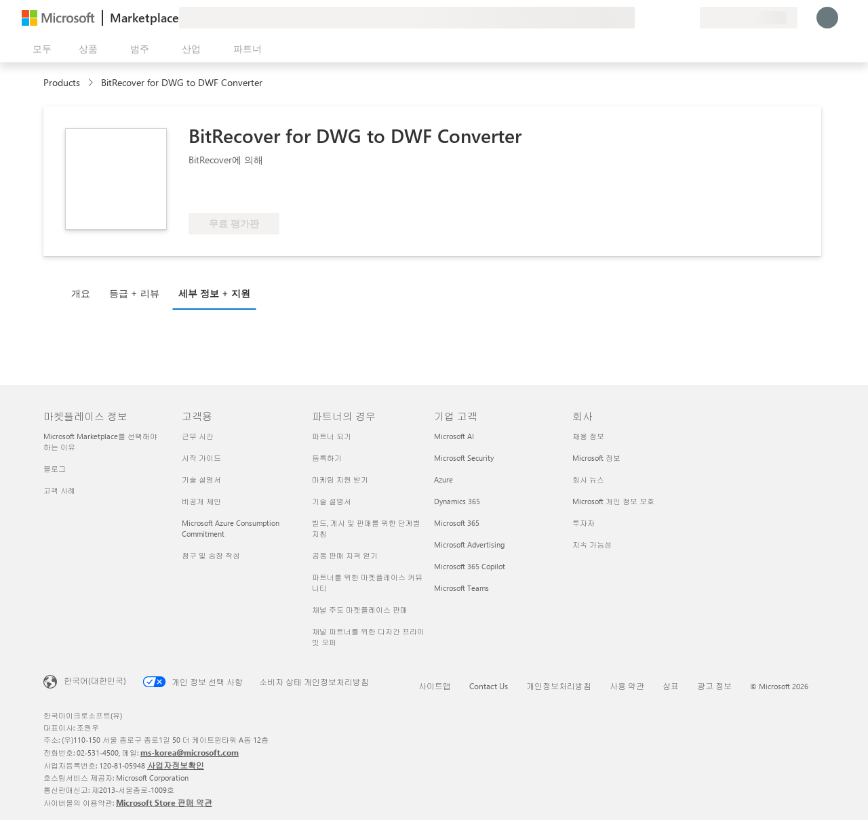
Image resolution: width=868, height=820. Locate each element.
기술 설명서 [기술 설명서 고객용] (201, 479)
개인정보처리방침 (558, 685)
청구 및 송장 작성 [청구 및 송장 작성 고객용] (211, 555)
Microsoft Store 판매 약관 (164, 802)
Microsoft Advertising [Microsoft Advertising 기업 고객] (469, 544)
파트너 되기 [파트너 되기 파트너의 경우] (331, 436)
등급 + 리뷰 (134, 293)
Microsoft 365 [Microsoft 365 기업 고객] (456, 523)
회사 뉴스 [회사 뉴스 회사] (588, 479)
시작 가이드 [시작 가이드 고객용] (201, 458)
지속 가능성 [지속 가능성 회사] (592, 544)
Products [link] (61, 82)
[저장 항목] (672, 17)
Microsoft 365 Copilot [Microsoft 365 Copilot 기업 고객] (469, 566)
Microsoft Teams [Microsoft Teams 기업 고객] (461, 588)
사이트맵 (434, 685)
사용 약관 (627, 685)
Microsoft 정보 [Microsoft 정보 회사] (596, 458)
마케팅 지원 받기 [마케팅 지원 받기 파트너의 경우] (340, 479)
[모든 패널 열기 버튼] (39, 48)
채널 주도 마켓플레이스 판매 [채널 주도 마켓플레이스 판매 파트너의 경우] (360, 609)
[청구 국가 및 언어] (748, 17)
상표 (671, 685)
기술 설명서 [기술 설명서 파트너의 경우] (331, 501)
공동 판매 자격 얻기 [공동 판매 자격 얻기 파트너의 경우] (345, 555)
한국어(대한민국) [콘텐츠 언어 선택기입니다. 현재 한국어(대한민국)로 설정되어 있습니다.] (95, 680)
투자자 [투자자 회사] (583, 523)
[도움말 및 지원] (656, 17)
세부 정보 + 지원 (214, 293)
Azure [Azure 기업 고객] (443, 479)
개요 (80, 293)
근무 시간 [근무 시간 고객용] (198, 436)
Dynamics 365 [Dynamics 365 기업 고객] (457, 501)
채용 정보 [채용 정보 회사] (588, 436)
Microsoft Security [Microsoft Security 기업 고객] (464, 458)
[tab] (84, 293)
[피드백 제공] (640, 17)
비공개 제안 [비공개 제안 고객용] (201, 501)
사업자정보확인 (175, 765)
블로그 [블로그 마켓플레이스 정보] (54, 469)
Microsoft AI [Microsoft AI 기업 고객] (454, 436)
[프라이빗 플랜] (689, 17)
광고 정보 (714, 685)
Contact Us (488, 685)
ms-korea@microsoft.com (189, 752)
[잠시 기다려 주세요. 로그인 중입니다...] (827, 17)
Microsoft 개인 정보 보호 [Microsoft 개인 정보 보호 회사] (613, 501)
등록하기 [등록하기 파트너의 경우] (327, 458)
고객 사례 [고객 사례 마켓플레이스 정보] (59, 490)
